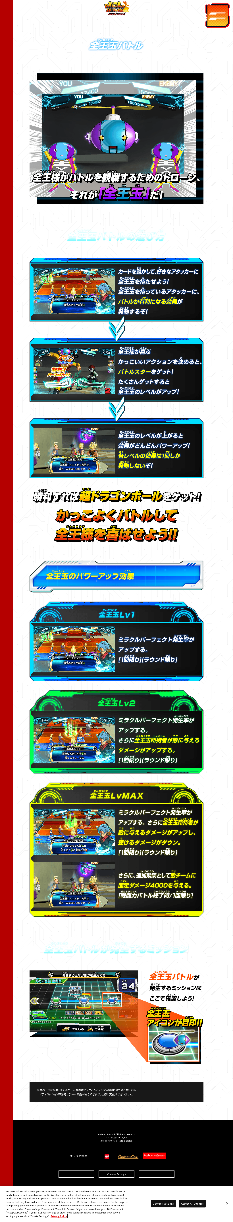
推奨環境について (76, 1165)
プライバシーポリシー (156, 1165)
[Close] (227, 1205)
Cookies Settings (116, 1165)
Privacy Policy (59, 1218)
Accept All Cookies (192, 1205)
